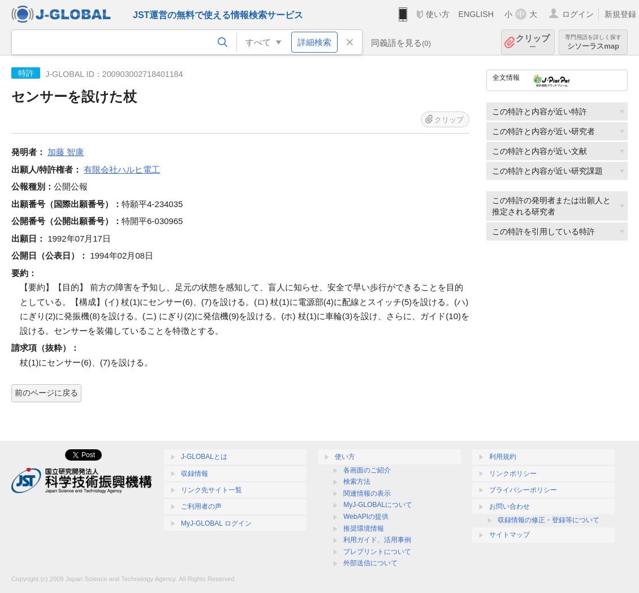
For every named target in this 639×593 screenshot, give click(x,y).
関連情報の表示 (367, 493)
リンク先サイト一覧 (211, 490)
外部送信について (370, 563)
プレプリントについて (377, 552)
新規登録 (620, 14)
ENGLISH (476, 14)
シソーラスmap (593, 42)
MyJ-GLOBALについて (377, 505)
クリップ (533, 42)
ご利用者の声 (201, 506)
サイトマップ (509, 535)
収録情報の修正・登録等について (548, 520)
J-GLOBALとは (204, 457)
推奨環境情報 (363, 528)
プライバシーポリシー (523, 490)
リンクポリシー (513, 474)
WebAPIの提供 (365, 517)
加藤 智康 (66, 152)
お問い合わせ (509, 506)
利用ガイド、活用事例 (377, 540)
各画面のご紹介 (367, 470)
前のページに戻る (46, 392)
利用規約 (502, 457)
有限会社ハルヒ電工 (122, 169)
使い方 (438, 14)
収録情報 (194, 474)
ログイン (578, 14)
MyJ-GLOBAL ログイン (216, 523)
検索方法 (356, 481)
